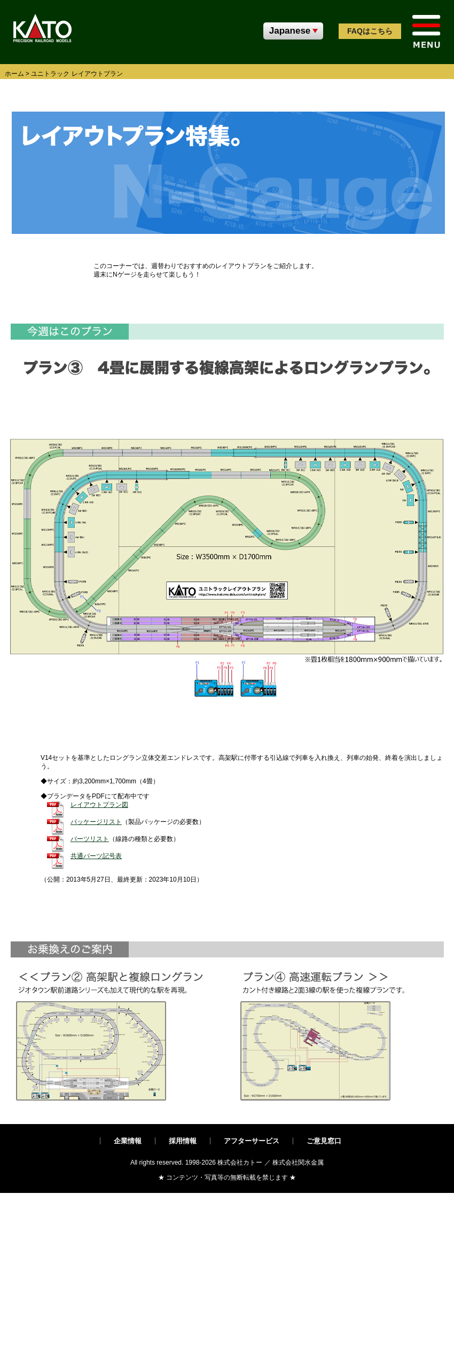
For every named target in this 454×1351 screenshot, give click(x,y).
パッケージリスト (96, 822)
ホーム (14, 73)
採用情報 (183, 1141)
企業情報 (128, 1141)
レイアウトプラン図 (99, 804)
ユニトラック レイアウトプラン (76, 73)
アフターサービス (251, 1141)
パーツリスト (90, 839)
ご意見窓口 (324, 1141)
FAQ (370, 31)
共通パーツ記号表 (96, 856)
